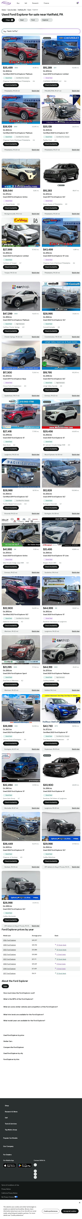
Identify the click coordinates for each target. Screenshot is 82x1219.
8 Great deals (60, 983)
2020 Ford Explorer (9, 983)
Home (4, 10)
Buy (18, 3)
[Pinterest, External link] (35, 1177)
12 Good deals (60, 993)
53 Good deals (60, 969)
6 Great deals (60, 974)
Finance (46, 3)
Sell (26, 3)
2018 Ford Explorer (9, 988)
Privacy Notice (6, 1189)
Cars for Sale (12, 10)
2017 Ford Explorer (9, 993)
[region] (41, 1209)
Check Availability (11, 85)
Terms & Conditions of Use (10, 1185)
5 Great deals (60, 988)
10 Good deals (60, 979)
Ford (29, 10)
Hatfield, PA (22, 10)
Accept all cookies (70, 1211)
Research (35, 3)
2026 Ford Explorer (9, 960)
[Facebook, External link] (35, 1168)
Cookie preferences (51, 1211)
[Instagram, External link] (35, 1174)
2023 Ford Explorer (9, 969)
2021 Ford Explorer (9, 979)
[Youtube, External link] (35, 1171)
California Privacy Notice (9, 1193)
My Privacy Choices (9, 1197)
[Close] (79, 1202)
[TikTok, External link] (35, 1164)
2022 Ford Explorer (9, 974)
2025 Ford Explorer (9, 964)
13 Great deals (60, 964)
